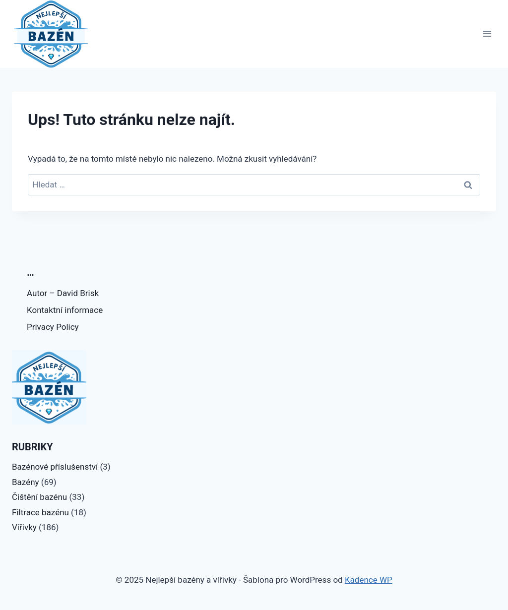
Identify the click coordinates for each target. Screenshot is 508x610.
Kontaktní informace (65, 310)
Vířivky (24, 527)
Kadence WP (368, 580)
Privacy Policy (53, 327)
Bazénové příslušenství (55, 467)
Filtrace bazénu (40, 512)
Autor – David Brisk (63, 293)
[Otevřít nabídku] (487, 34)
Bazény (25, 482)
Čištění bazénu (39, 497)
